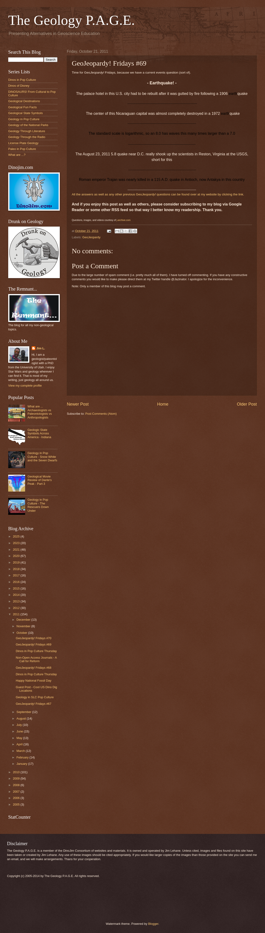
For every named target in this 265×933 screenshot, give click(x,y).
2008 (16, 785)
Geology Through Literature (26, 131)
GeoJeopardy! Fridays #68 (33, 667)
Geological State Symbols (25, 113)
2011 (16, 614)
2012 (16, 608)
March (21, 751)
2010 (16, 772)
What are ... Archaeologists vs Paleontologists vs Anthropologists (39, 412)
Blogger (153, 924)
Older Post (247, 404)
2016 (16, 582)
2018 (16, 569)
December (23, 619)
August (21, 718)
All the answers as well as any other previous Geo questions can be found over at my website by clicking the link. (158, 194)
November (23, 626)
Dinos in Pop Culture (22, 80)
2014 (16, 595)
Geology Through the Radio (26, 137)
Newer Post (78, 404)
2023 (16, 543)
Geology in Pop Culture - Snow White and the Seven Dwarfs (42, 456)
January (22, 763)
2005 (16, 804)
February (22, 757)
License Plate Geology (23, 143)
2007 (16, 791)
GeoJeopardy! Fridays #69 (33, 644)
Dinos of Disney (18, 85)
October (22, 632)
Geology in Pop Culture (23, 119)
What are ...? (17, 155)
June (20, 731)
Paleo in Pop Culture (22, 149)
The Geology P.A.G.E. (71, 20)
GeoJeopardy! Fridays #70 (33, 638)
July (19, 725)
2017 (16, 575)
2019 (16, 562)
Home (162, 404)
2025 (16, 536)
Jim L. (40, 348)
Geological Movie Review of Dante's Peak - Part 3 (39, 480)
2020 (16, 556)
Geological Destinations (24, 101)
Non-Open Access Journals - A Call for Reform (36, 659)
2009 (16, 778)
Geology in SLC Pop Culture (35, 697)
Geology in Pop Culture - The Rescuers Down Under (38, 505)
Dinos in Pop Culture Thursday (36, 651)
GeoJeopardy (91, 237)
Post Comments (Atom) (101, 413)
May (19, 738)
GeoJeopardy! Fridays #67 (33, 703)
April (19, 744)
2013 (16, 601)
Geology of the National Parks (28, 125)
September (24, 712)
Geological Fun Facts (22, 107)
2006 (16, 798)
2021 (16, 549)
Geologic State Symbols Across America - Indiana (39, 433)
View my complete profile (25, 385)
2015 (16, 588)
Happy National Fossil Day (33, 680)
